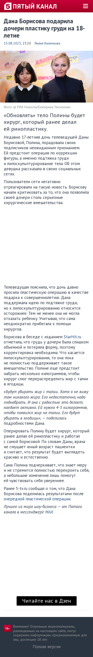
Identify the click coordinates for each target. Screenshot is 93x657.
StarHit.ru (72, 336)
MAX (49, 512)
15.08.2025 (12, 43)
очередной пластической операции (37, 499)
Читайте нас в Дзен (46, 600)
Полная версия (47, 646)
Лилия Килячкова (47, 43)
